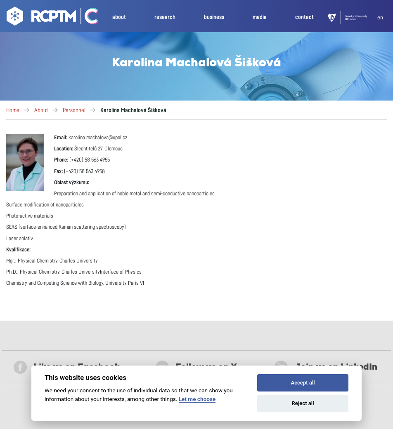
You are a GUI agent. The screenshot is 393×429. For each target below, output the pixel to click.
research (164, 17)
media (260, 17)
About (41, 110)
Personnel (74, 110)
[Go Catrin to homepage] (87, 17)
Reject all (303, 403)
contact (304, 17)
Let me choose (197, 399)
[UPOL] (352, 17)
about (119, 17)
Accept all (303, 383)
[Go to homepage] (40, 18)
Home (12, 110)
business (214, 17)
